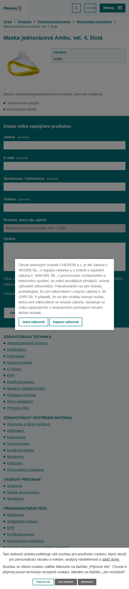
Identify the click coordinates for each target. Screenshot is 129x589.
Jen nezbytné (66, 581)
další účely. (111, 559)
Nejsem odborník (66, 322)
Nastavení (88, 581)
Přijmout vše (42, 581)
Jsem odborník (33, 322)
